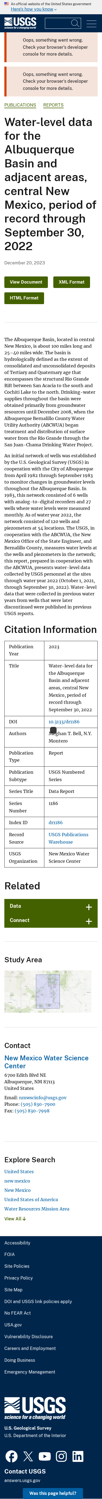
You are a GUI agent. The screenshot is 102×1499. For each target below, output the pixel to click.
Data (15, 906)
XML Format (72, 282)
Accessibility (17, 1243)
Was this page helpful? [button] (52, 1493)
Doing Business (19, 1360)
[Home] (20, 27)
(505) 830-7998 (32, 1110)
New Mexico (17, 1190)
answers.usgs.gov (22, 1480)
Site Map (13, 1289)
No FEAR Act (17, 1313)
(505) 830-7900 (38, 1104)
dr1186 (56, 822)
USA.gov (13, 1325)
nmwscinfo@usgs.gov (42, 1097)
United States (19, 1171)
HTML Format (24, 298)
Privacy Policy (18, 1278)
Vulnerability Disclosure (28, 1336)
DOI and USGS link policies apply (38, 1301)
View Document (26, 282)
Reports (53, 105)
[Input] (63, 23)
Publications (20, 105)
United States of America (31, 1199)
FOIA (9, 1254)
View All (15, 1218)
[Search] (75, 23)
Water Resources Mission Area (36, 1209)
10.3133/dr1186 (64, 721)
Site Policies (16, 1266)
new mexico (17, 1181)
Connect (20, 920)
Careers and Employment (30, 1348)
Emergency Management (29, 1372)
